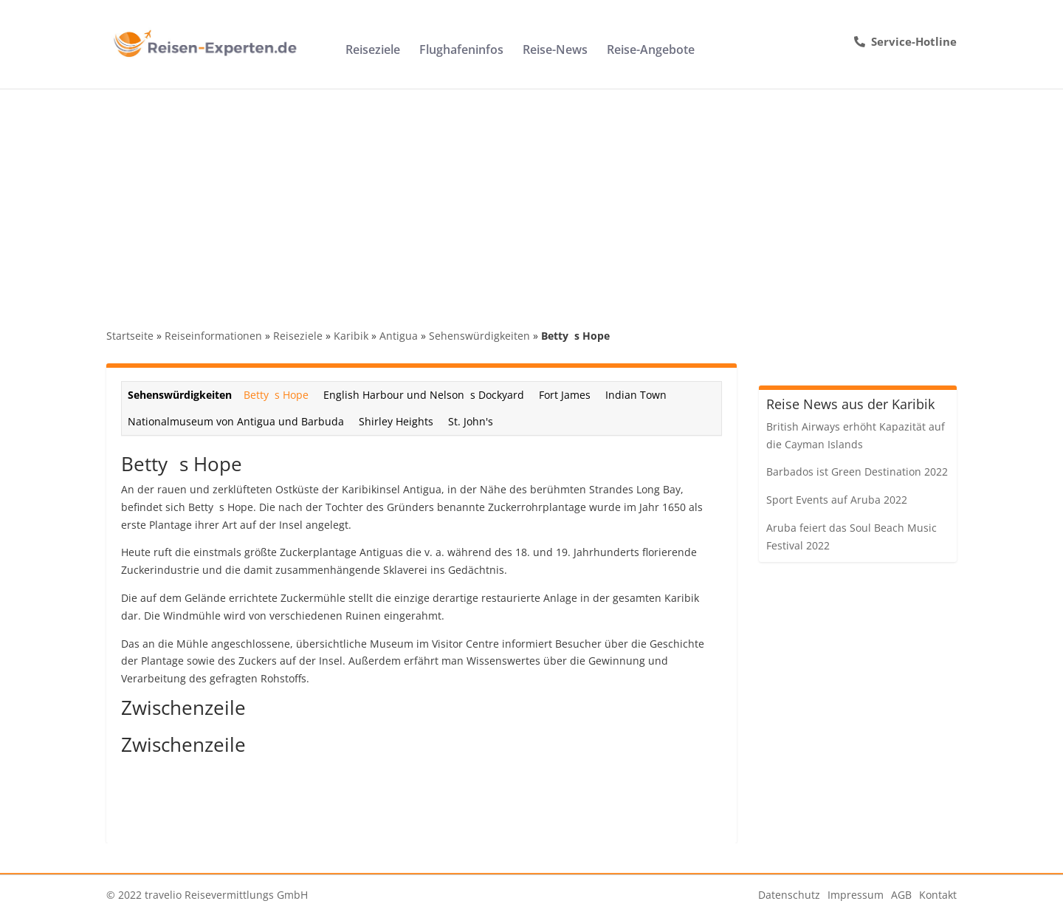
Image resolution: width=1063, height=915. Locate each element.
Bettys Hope (276, 395)
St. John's (470, 421)
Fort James (565, 395)
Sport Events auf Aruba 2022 (836, 500)
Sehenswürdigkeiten (479, 336)
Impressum (856, 895)
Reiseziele (372, 51)
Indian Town (636, 395)
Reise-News (555, 51)
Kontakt (938, 895)
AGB (901, 895)
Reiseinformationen (213, 336)
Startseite (130, 336)
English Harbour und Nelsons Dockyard (423, 395)
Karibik (351, 336)
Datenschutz (789, 895)
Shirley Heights (396, 421)
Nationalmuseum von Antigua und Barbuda (236, 421)
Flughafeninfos (461, 51)
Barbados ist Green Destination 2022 (857, 472)
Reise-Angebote (651, 51)
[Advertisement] (531, 199)
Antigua (398, 336)
